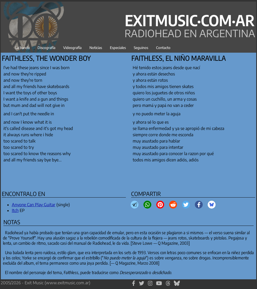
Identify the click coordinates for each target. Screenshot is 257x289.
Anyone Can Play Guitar (33, 204)
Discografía (46, 47)
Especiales (118, 47)
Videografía (72, 47)
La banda (22, 47)
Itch (15, 210)
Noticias (95, 47)
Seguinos (141, 47)
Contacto (163, 47)
